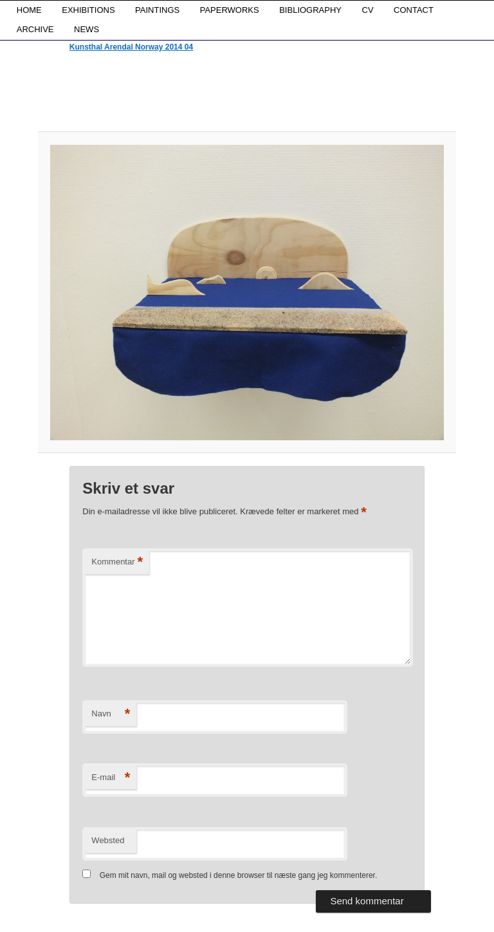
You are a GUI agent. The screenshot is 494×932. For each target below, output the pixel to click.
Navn (110, 714)
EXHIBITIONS (88, 10)
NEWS (86, 29)
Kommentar (117, 562)
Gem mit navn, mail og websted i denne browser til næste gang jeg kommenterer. (239, 875)
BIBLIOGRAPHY (310, 10)
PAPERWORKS (229, 10)
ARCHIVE (35, 29)
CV (368, 10)
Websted (107, 840)
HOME (29, 10)
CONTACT (414, 10)
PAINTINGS (157, 10)
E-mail (110, 778)
